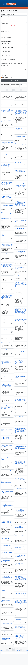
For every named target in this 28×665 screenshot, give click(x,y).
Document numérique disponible (7, 47)
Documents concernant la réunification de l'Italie (19, 446)
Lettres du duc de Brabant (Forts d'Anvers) (20, 224)
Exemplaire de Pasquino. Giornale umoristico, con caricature (6, 425)
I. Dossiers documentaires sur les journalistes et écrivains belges (7, 144)
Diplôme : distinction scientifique (7, 207)
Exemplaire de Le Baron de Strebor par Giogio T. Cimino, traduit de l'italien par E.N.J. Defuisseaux (20, 574)
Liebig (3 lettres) (4, 335)
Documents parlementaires (6, 280)
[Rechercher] (14, 19)
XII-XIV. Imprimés (4, 341)
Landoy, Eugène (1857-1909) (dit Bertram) (6, 122)
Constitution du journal (20, 240)
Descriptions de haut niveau (7, 63)
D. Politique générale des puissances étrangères (19, 232)
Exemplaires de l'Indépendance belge (20, 635)
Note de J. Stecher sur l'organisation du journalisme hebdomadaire (7, 173)
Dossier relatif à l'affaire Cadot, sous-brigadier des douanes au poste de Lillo (6, 257)
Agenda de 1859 (17, 627)
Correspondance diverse (5, 578)
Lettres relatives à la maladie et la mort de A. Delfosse (7, 164)
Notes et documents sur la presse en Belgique (5, 93)
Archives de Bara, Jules (5, 527)
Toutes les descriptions (18, 63)
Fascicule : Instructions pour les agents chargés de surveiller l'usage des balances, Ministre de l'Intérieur (20, 513)
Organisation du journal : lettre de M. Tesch (21, 93)
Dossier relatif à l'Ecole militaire (20, 102)
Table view (23, 84)
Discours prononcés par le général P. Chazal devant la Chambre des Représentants (20, 489)
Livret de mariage (5, 629)
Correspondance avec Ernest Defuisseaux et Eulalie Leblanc (7, 637)
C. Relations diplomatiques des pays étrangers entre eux (7, 497)
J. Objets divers (17, 278)
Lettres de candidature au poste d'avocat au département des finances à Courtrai (7, 506)
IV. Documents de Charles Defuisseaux (19, 271)
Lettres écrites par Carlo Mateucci (19, 612)
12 (17, 89)
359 (23, 89)
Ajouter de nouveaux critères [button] (7, 28)
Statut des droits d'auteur (5, 55)
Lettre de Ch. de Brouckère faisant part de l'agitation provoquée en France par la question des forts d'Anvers (6, 393)
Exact (11, 77)
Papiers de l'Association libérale (20, 348)
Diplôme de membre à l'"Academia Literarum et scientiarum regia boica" (6, 518)
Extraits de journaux (18, 642)
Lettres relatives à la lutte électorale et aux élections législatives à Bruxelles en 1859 (7, 486)
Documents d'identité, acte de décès (20, 438)
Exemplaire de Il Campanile (6, 553)
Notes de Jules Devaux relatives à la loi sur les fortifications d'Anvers (20, 395)
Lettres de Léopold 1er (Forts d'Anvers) (7, 156)
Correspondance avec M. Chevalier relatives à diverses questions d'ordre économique (7, 407)
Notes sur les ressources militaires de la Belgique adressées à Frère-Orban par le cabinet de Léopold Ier (7, 647)
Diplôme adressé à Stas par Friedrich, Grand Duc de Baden (6, 198)
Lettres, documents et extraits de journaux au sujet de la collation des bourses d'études (20, 155)
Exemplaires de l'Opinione (6, 417)
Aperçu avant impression (5, 84)
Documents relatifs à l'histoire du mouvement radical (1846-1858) (21, 144)
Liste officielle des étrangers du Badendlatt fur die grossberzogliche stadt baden (7, 455)
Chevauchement (5, 77)
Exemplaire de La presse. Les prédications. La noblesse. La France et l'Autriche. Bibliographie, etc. (20, 368)
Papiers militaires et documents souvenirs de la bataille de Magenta (7, 544)
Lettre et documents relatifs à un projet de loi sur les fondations (20, 480)
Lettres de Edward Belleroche (20, 136)
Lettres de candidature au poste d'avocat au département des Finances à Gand (6, 288)
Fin (1, 71)
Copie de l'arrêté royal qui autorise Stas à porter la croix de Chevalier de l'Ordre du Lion (7, 110)
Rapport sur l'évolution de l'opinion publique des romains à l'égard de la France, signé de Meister (7, 235)
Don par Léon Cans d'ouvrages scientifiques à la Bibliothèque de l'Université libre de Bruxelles (7, 269)
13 (19, 89)
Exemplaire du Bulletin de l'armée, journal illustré (19, 546)
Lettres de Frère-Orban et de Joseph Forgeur (20, 649)
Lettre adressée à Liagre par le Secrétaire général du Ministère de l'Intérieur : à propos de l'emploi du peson (6, 186)
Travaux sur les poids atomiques (7, 602)
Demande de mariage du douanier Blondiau (5, 101)
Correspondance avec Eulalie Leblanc (20, 620)
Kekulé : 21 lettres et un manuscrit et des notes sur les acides (7, 323)
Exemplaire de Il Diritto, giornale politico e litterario (20, 555)
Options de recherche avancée (7, 14)
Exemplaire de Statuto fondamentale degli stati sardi (7, 535)
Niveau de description (5, 43)
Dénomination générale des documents (8, 59)
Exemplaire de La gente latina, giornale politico (20, 565)
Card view (18, 84)
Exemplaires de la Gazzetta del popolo (6, 562)
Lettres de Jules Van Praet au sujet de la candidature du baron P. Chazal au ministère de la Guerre (20, 382)
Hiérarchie (13, 84)
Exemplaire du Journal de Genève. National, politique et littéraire (20, 357)
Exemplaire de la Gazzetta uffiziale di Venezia (5, 356)
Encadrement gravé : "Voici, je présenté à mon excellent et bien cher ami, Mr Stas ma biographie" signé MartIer (20, 414)
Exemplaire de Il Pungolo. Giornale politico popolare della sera (20, 428)
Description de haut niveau (6, 37)
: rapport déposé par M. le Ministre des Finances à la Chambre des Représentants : (20, 599)
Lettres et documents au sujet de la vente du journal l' (7, 247)
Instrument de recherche (5, 51)
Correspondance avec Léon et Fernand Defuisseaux (20, 454)
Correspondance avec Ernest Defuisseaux (20, 129)
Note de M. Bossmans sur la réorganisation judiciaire (20, 255)
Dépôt (2, 33)
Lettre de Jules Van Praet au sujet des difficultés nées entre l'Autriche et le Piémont (20, 501)
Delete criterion (14, 25)
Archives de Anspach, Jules (5, 348)
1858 (16, 247)
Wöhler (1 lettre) (18, 263)
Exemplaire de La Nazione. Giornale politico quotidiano (6, 570)
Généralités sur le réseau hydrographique (19, 405)
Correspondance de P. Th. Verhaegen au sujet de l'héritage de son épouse (20, 587)
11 (15, 89)
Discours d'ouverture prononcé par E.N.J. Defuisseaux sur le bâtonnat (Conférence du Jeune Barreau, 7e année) (6, 131)
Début (2, 67)
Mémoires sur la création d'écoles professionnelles (5, 384)
